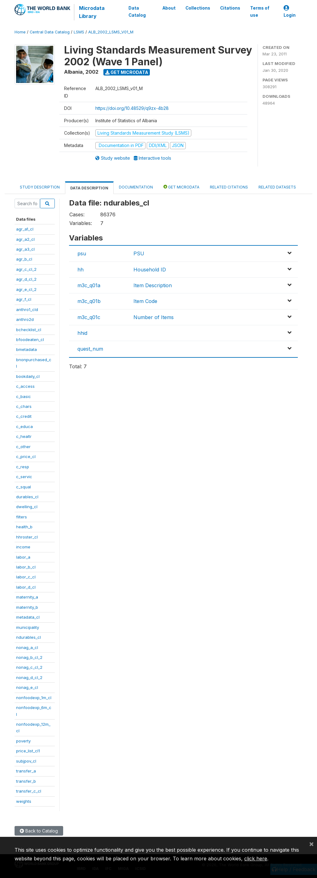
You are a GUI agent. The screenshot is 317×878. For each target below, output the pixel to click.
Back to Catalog (39, 830)
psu (81, 253)
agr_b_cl (24, 259)
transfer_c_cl (28, 791)
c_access (25, 386)
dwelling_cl (26, 506)
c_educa (24, 426)
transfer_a (26, 770)
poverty (23, 740)
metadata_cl (28, 617)
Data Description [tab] (89, 188)
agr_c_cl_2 (26, 269)
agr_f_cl (23, 299)
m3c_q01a (88, 285)
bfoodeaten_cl (30, 339)
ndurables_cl (28, 637)
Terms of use (259, 11)
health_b (24, 526)
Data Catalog (137, 11)
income (23, 546)
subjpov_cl (26, 761)
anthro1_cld (27, 309)
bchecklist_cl (28, 329)
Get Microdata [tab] (181, 186)
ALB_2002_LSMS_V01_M (110, 32)
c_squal (23, 486)
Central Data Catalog (50, 32)
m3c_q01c (88, 317)
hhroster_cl (27, 536)
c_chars (24, 406)
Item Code (145, 301)
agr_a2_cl (25, 239)
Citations (230, 8)
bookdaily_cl (28, 376)
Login (290, 11)
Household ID (149, 269)
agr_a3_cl (25, 249)
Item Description (152, 285)
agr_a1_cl (24, 229)
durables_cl (27, 496)
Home (20, 32)
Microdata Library (92, 12)
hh (80, 269)
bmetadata (26, 349)
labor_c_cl (26, 576)
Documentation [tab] (136, 187)
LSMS (79, 32)
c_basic (23, 396)
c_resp (22, 466)
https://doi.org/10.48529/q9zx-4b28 (132, 108)
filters (21, 516)
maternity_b (27, 607)
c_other (23, 446)
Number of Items (153, 317)
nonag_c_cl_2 (29, 667)
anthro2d (25, 319)
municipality (27, 627)
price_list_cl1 (28, 750)
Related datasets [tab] (277, 187)
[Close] (311, 843)
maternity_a (27, 597)
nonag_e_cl (27, 687)
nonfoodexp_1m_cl (33, 697)
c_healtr (24, 436)
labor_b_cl (26, 566)
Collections (197, 8)
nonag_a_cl (27, 647)
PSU (138, 253)
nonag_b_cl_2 (29, 657)
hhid (82, 333)
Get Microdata (126, 72)
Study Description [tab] (40, 187)
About (169, 8)
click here (255, 858)
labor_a (23, 557)
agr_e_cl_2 (26, 289)
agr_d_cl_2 (26, 279)
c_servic (24, 476)
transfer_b (26, 781)
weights (23, 801)
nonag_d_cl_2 (29, 677)
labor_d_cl (26, 587)
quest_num (90, 349)
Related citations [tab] (229, 187)
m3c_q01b (89, 301)
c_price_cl (26, 456)
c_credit (24, 416)
